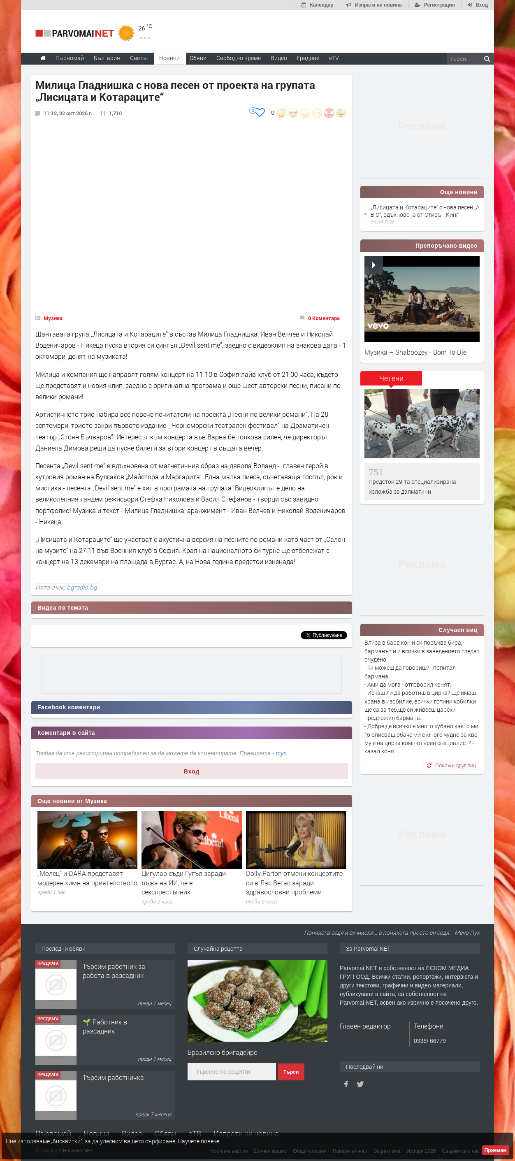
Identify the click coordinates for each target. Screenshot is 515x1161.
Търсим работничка (113, 1077)
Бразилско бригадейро (223, 1052)
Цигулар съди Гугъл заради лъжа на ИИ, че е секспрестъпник (184, 882)
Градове (308, 58)
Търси (291, 1072)
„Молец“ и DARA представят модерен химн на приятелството (87, 878)
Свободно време (238, 58)
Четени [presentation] (391, 378)
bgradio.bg (82, 587)
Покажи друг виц (451, 765)
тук (281, 753)
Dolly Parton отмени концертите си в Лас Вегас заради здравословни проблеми (294, 882)
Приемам (496, 1150)
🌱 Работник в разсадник (105, 1026)
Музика (53, 318)
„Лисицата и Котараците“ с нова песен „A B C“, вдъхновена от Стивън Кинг (425, 210)
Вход (192, 771)
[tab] (391, 381)
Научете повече (198, 1141)
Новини (169, 58)
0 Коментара (324, 318)
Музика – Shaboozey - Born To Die (415, 352)
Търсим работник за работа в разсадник (114, 971)
